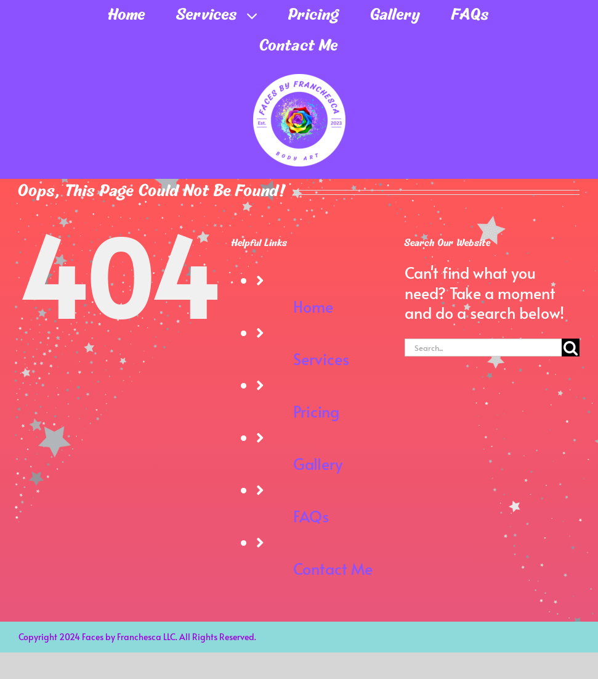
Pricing (316, 411)
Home (313, 306)
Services (321, 358)
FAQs (311, 516)
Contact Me (333, 568)
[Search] (571, 347)
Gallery (317, 463)
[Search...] (483, 347)
